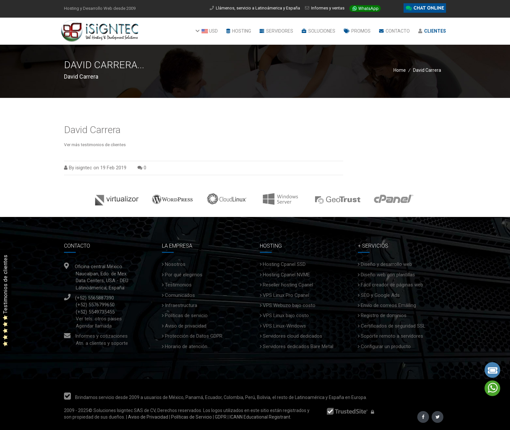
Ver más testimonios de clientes (95, 144)
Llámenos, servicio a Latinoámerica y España (260, 8)
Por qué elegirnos (183, 275)
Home (399, 70)
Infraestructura (181, 305)
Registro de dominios (383, 315)
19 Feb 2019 (113, 168)
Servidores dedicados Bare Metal (298, 346)
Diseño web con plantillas (388, 275)
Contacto (394, 31)
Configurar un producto (386, 346)
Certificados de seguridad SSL (393, 326)
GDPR (220, 417)
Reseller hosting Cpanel (288, 285)
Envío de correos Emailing (388, 305)
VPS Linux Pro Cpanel (286, 295)
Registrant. (280, 417)
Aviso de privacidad (185, 326)
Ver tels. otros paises (99, 319)
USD (207, 31)
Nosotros (175, 264)
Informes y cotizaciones (101, 336)
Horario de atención (186, 346)
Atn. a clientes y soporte (102, 343)
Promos (357, 31)
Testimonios (178, 285)
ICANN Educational (249, 417)
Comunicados (180, 295)
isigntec (83, 168)
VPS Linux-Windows (284, 326)
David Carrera (92, 129)
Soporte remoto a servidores (392, 336)
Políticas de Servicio (191, 417)
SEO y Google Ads (380, 295)
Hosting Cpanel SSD (284, 264)
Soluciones (318, 31)
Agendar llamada (94, 326)
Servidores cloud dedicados (292, 336)
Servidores (276, 31)
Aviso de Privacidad (147, 417)
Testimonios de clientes (5, 300)
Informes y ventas (327, 8)
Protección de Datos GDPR (193, 336)
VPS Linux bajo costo (286, 315)
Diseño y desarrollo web (386, 264)
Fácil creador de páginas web (392, 285)
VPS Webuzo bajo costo (289, 305)
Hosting (238, 31)
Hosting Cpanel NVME (286, 275)
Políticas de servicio (186, 315)
